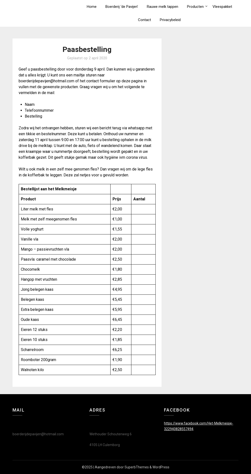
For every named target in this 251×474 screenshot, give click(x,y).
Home (92, 6)
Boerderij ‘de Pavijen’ (121, 6)
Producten (195, 6)
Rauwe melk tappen (162, 6)
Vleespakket (222, 6)
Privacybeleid (170, 20)
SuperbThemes (137, 467)
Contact (144, 20)
